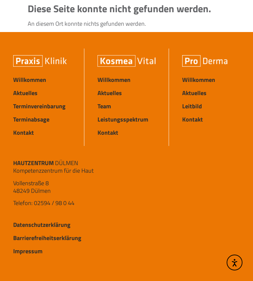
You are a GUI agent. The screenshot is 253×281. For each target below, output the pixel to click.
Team (104, 106)
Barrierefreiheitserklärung (47, 237)
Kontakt (23, 132)
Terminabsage (31, 119)
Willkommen (29, 79)
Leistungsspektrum (123, 119)
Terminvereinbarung (39, 106)
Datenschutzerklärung (41, 224)
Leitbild (192, 106)
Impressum (27, 251)
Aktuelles (25, 92)
